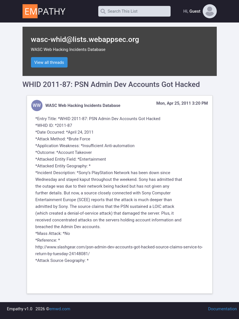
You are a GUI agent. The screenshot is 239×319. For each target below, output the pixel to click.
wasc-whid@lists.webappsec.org (85, 39)
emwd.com (59, 308)
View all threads (49, 62)
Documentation (222, 308)
